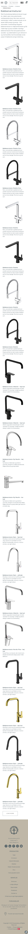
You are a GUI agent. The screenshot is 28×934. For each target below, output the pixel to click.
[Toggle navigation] (2, 3)
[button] (14, 929)
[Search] (10, 2)
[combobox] (15, 2)
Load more (10, 813)
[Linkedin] (9, 846)
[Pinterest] (13, 846)
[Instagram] (17, 846)
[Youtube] (21, 846)
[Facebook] (6, 846)
